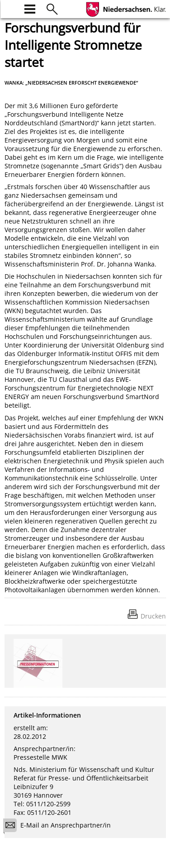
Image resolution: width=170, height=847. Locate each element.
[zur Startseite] (10, 8)
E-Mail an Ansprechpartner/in (60, 826)
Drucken (153, 616)
